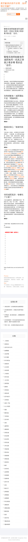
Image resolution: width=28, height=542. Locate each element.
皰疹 (5, 465)
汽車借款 (6, 416)
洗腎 (8, 150)
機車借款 (6, 413)
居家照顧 (6, 383)
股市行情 (6, 481)
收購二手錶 (7, 403)
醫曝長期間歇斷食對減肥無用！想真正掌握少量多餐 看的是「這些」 (14, 46)
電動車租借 (7, 521)
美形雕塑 (6, 475)
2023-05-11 (7, 26)
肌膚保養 (6, 478)
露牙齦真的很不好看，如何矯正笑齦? (14, 4)
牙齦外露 (13, 157)
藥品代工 (6, 488)
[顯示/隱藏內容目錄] (21, 43)
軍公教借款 (7, 501)
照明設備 (6, 432)
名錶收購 (6, 370)
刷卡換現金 (7, 360)
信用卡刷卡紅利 (8, 347)
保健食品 (6, 344)
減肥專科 (6, 426)
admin (8, 36)
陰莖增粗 (12, 176)
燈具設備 (6, 442)
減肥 (16, 162)
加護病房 (6, 363)
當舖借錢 (6, 455)
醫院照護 (6, 511)
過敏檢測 (6, 504)
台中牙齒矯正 (18, 169)
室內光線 (6, 377)
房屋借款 (6, 390)
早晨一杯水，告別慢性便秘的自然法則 (13, 325)
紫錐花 (9, 171)
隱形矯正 (19, 175)
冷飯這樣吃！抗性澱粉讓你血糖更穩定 (13, 306)
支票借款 (6, 399)
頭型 (21, 160)
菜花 (5, 485)
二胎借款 (6, 340)
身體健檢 (6, 495)
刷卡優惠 (6, 357)
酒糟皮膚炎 (7, 508)
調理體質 (6, 491)
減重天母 (22, 167)
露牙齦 (6, 160)
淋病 (5, 422)
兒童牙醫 (6, 354)
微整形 (6, 386)
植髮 (5, 409)
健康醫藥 (14, 36)
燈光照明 (6, 439)
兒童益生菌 (21, 176)
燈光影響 (6, 436)
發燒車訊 (6, 462)
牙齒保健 (6, 449)
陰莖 (5, 514)
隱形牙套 (12, 178)
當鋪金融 (6, 459)
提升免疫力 (8, 153)
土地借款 (6, 373)
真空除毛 (6, 468)
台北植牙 (19, 153)
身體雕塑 (6, 498)
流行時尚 (6, 419)
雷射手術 (6, 518)
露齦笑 (19, 164)
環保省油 (6, 452)
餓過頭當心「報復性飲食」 (13, 51)
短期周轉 (6, 472)
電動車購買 (7, 524)
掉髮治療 (6, 393)
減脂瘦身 (6, 429)
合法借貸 (6, 367)
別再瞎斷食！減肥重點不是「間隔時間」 (15, 49)
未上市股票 (7, 406)
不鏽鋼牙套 (13, 167)
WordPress (17, 539)
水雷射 (8, 175)
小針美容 (6, 380)
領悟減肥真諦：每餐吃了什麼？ (14, 52)
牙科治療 (6, 445)
